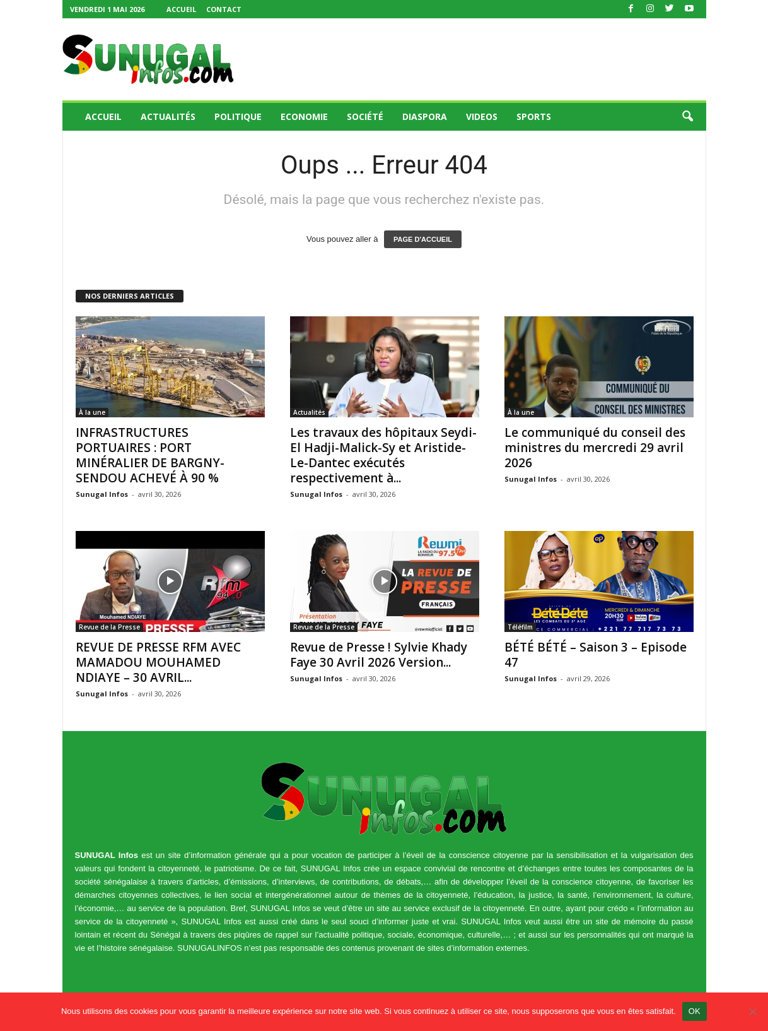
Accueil (181, 9)
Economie (304, 116)
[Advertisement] (476, 59)
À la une (92, 412)
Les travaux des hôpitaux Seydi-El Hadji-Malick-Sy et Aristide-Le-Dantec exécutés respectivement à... (383, 455)
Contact (223, 9)
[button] (687, 117)
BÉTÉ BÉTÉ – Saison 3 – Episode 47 (595, 654)
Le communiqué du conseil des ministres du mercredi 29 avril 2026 (594, 447)
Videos (481, 116)
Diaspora (424, 116)
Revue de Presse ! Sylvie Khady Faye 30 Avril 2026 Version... (378, 654)
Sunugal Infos (102, 494)
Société (365, 116)
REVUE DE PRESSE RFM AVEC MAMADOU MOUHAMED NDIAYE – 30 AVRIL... (158, 662)
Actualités (168, 116)
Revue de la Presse (109, 627)
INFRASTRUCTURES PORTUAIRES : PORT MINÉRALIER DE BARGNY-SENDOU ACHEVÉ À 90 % (150, 455)
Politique (238, 116)
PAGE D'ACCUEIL (422, 239)
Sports (533, 116)
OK (695, 1011)
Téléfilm (520, 627)
